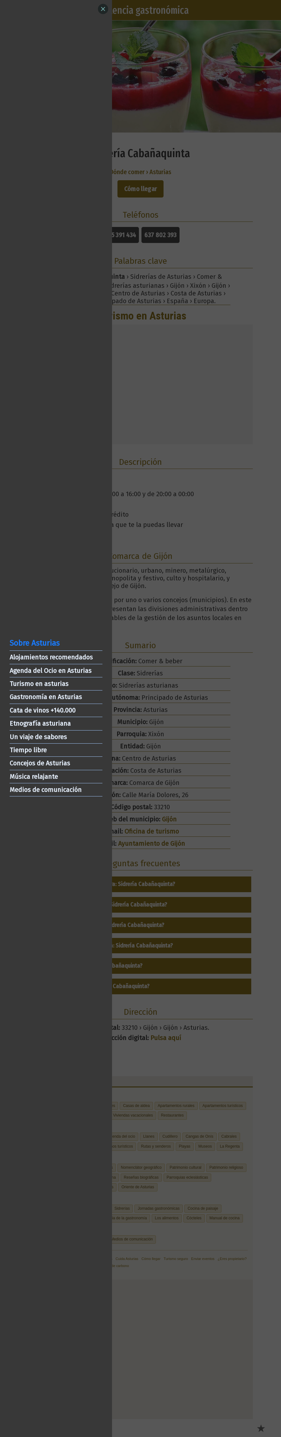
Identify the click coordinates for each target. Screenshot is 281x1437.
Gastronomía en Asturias (46, 697)
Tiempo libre (28, 750)
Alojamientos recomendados (51, 657)
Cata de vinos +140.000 (43, 710)
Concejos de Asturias (40, 763)
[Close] (103, 9)
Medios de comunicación (46, 790)
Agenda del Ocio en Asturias (51, 670)
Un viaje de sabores (38, 737)
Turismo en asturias (39, 684)
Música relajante (34, 776)
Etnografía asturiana (40, 723)
